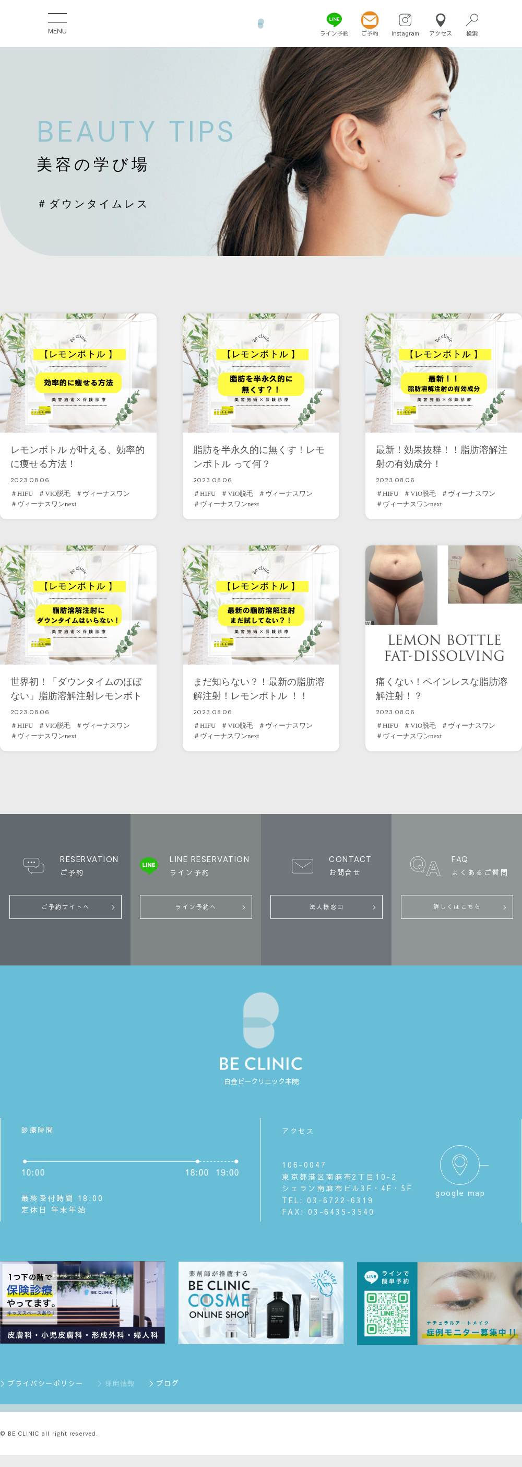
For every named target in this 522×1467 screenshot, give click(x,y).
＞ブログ (164, 1383)
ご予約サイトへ (66, 907)
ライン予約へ (196, 907)
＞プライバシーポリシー (42, 1383)
